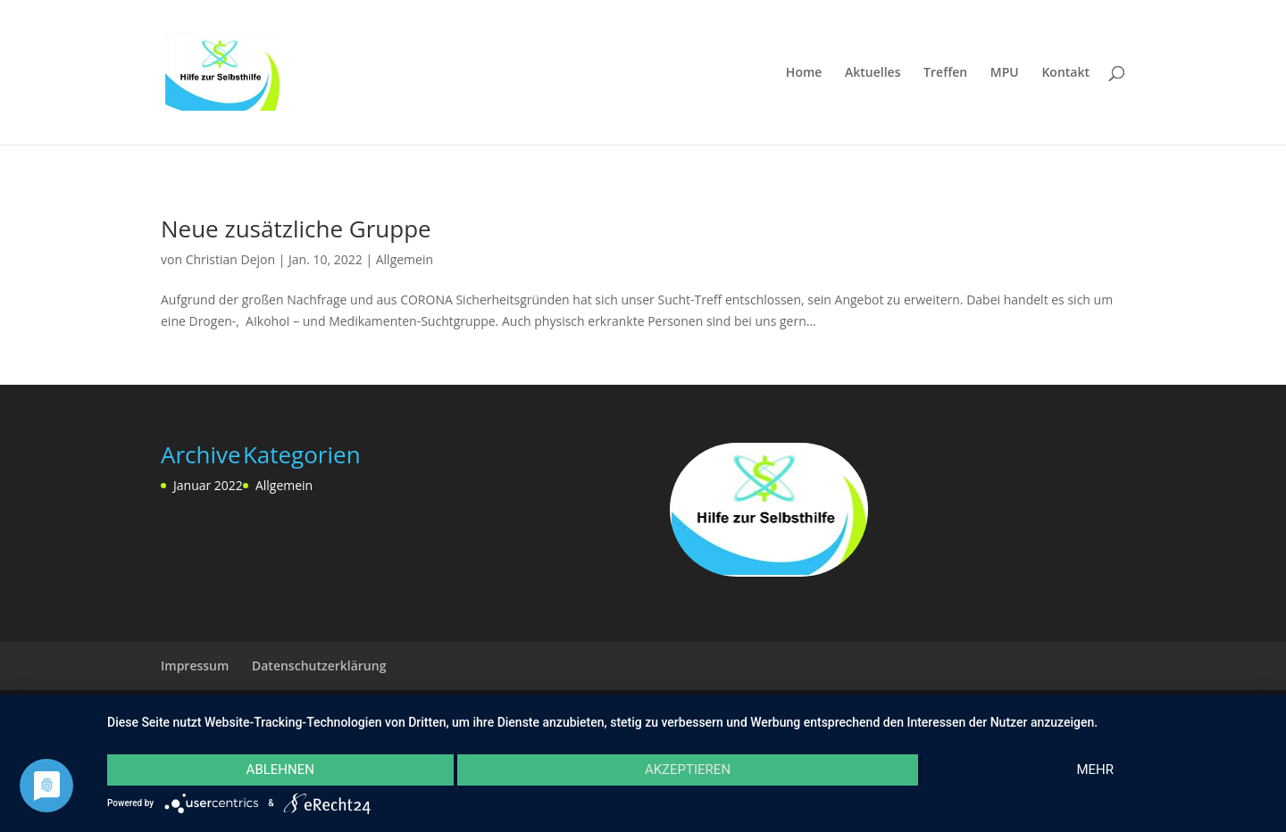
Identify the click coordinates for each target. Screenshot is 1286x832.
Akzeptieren (688, 769)
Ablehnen (280, 769)
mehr (1095, 769)
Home (804, 73)
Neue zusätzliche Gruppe (296, 228)
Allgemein (404, 259)
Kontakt (1065, 73)
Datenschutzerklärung (319, 665)
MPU (1004, 73)
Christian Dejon (230, 259)
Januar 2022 (208, 485)
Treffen (945, 73)
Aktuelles (872, 73)
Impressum (195, 665)
